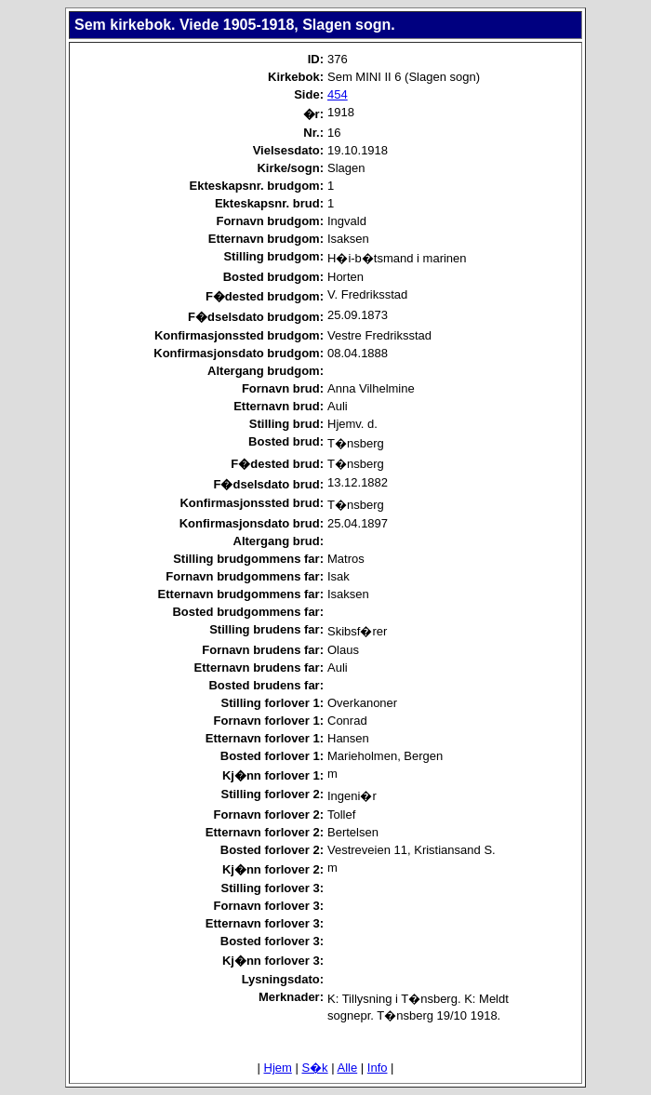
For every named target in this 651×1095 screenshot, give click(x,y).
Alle (348, 1068)
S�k (314, 1068)
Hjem (278, 1068)
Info (377, 1068)
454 (337, 94)
